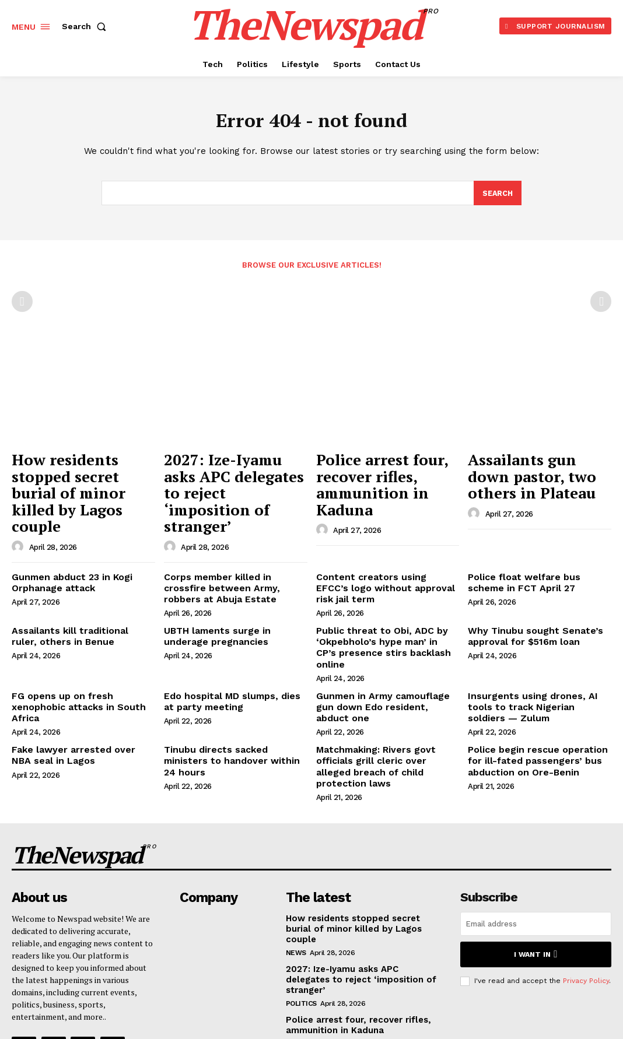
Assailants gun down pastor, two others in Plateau (526, 472)
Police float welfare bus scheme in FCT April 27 (535, 537)
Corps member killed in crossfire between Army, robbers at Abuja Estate (233, 542)
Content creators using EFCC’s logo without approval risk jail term (379, 542)
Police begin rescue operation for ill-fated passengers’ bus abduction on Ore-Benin (537, 691)
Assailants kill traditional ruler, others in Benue (75, 586)
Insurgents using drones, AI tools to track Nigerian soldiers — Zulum (537, 641)
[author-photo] (19, 503)
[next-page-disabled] (600, 304)
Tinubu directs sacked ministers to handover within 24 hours (231, 686)
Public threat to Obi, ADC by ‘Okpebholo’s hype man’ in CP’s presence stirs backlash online (381, 591)
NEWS (296, 865)
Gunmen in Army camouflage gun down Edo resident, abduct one (386, 636)
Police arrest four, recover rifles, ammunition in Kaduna (381, 472)
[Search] (497, 196)
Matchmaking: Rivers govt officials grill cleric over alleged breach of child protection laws (387, 691)
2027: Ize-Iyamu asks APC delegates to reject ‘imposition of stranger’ (234, 472)
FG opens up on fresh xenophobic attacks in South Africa (82, 636)
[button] (86, 26)
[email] (535, 838)
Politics (301, 904)
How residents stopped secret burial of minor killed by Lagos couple (75, 472)
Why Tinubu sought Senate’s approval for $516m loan (527, 586)
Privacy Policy (586, 894)
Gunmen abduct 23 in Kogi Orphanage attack (66, 537)
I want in (535, 868)
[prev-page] (22, 304)
